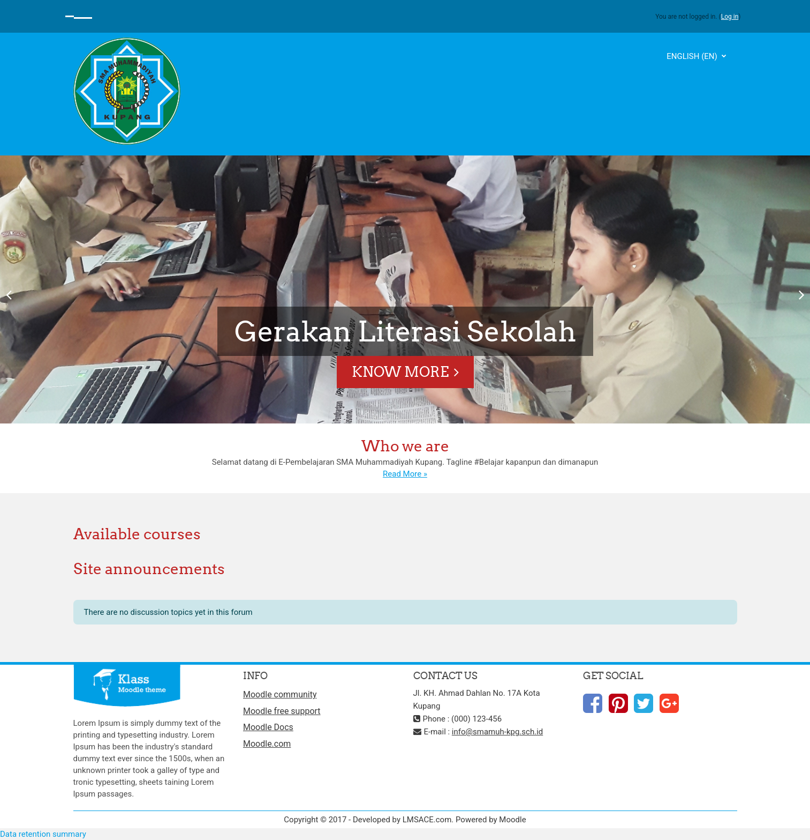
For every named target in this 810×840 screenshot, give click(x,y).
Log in (730, 16)
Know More (400, 372)
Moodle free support (282, 711)
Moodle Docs (268, 727)
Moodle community (280, 694)
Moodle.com (267, 744)
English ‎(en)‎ (693, 56)
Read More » (405, 474)
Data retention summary (43, 834)
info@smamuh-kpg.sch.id (497, 732)
